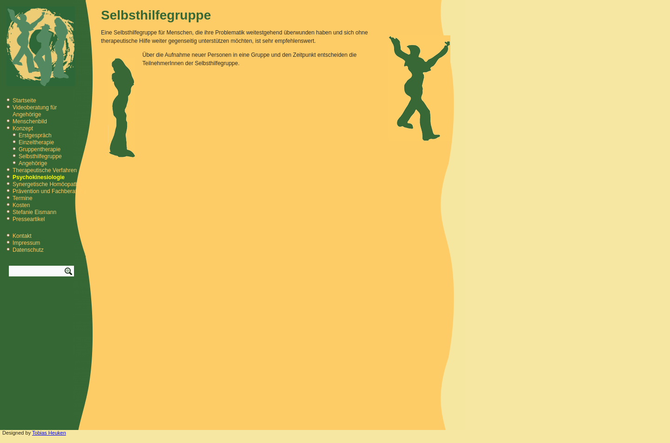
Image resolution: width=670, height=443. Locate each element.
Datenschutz (28, 250)
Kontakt (22, 236)
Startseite (24, 100)
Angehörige (33, 163)
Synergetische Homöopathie (48, 184)
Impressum (26, 243)
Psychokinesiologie (39, 177)
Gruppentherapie (39, 149)
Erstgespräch (35, 135)
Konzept (23, 128)
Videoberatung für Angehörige (35, 111)
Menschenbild (30, 121)
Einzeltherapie (36, 142)
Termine (23, 198)
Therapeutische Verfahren (45, 170)
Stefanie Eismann (34, 212)
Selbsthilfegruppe (40, 156)
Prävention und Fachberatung (49, 191)
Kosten (21, 205)
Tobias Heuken (49, 433)
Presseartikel (29, 219)
